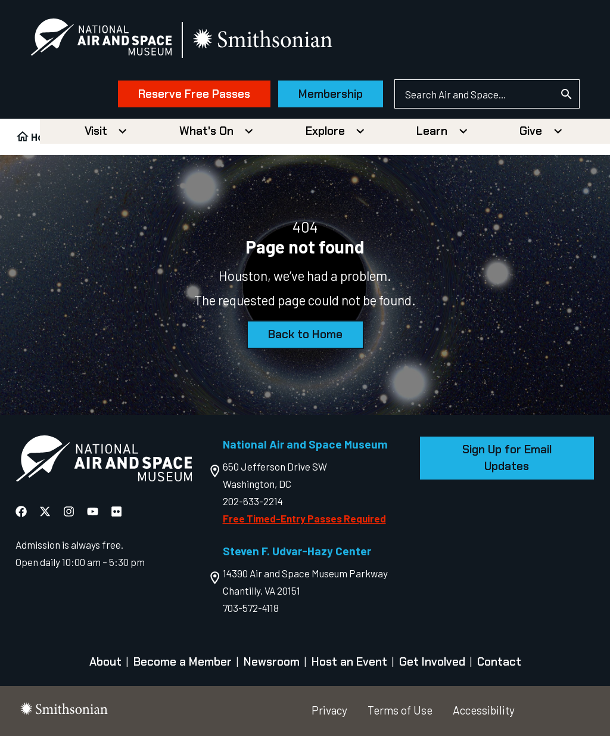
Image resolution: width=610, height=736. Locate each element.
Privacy (329, 710)
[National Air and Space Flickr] (116, 511)
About (105, 661)
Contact (499, 661)
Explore (325, 130)
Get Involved (432, 661)
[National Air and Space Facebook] (21, 511)
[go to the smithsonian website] (263, 39)
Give (530, 130)
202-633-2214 (253, 501)
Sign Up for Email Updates (507, 458)
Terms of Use (400, 710)
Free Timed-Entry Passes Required (304, 518)
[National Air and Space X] (45, 511)
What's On (206, 130)
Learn (431, 130)
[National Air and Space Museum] (101, 39)
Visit (96, 130)
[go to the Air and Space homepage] (103, 461)
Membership (330, 93)
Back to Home (305, 334)
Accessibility (484, 710)
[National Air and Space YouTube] (92, 511)
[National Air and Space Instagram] (68, 511)
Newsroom (272, 661)
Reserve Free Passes (194, 93)
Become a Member (182, 661)
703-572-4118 (251, 608)
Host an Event (349, 661)
